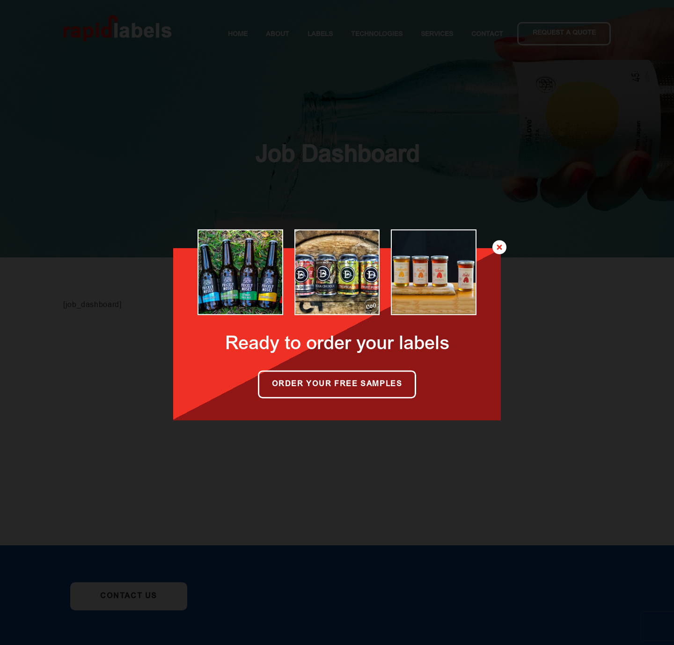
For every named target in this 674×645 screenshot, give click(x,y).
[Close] (499, 247)
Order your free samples (337, 384)
